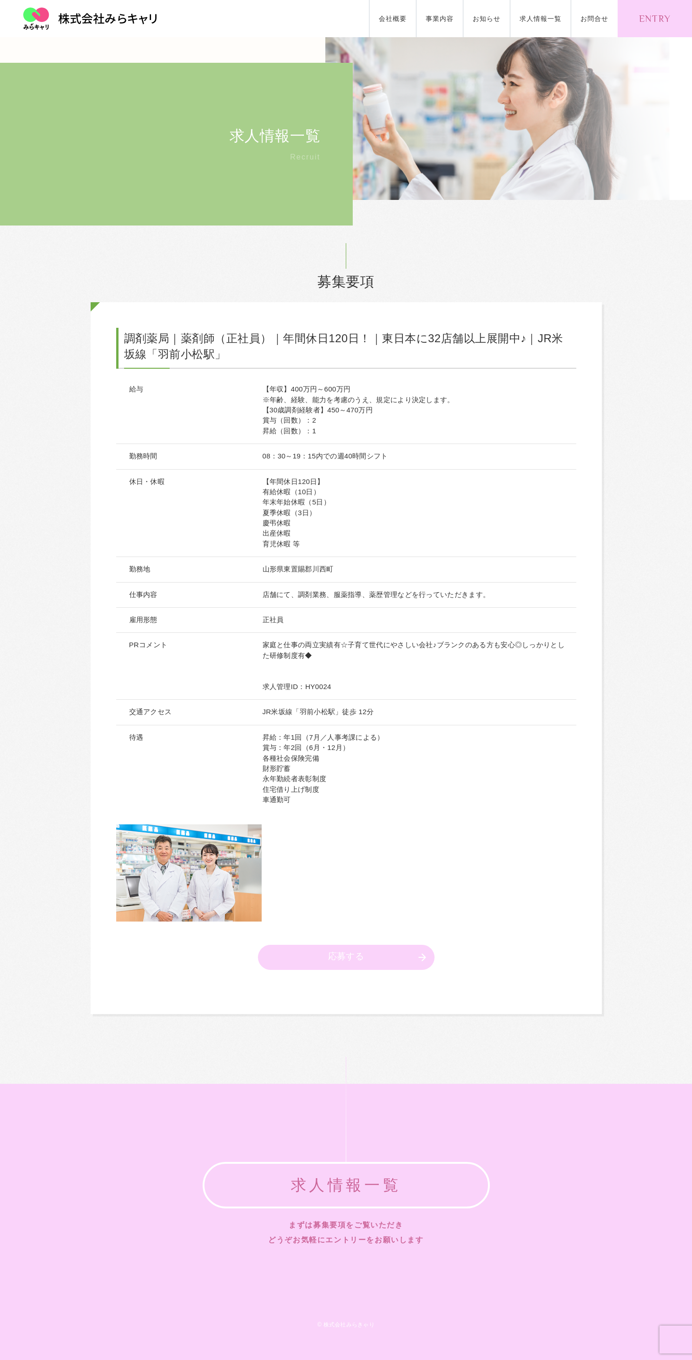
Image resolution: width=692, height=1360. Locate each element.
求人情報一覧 (540, 18)
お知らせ (487, 18)
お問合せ (594, 18)
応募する (346, 956)
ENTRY (655, 18)
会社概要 (393, 18)
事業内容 (440, 18)
